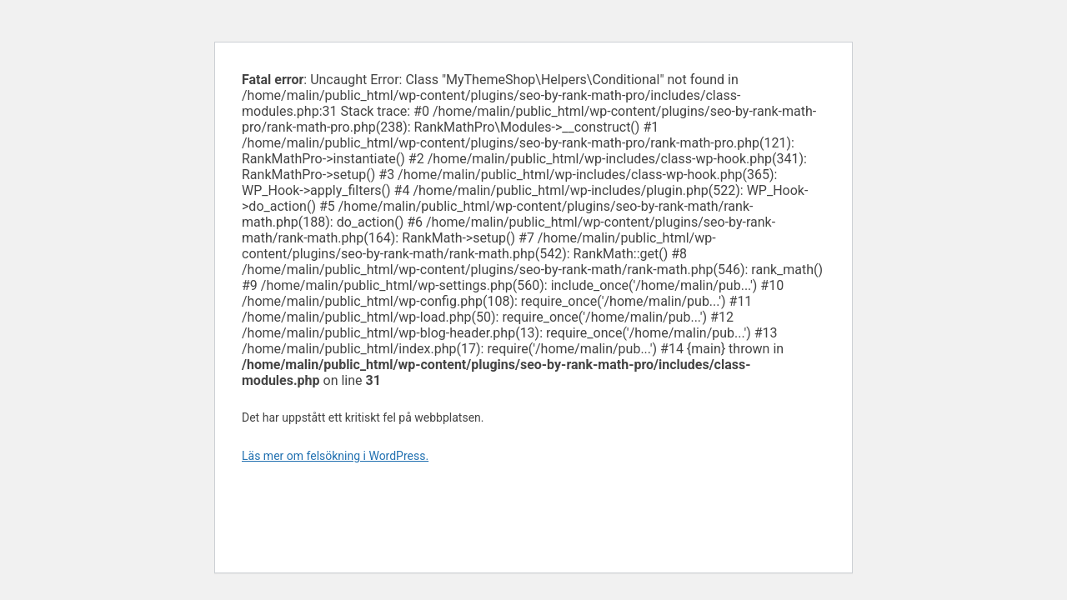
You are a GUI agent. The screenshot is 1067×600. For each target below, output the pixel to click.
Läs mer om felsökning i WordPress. (335, 455)
